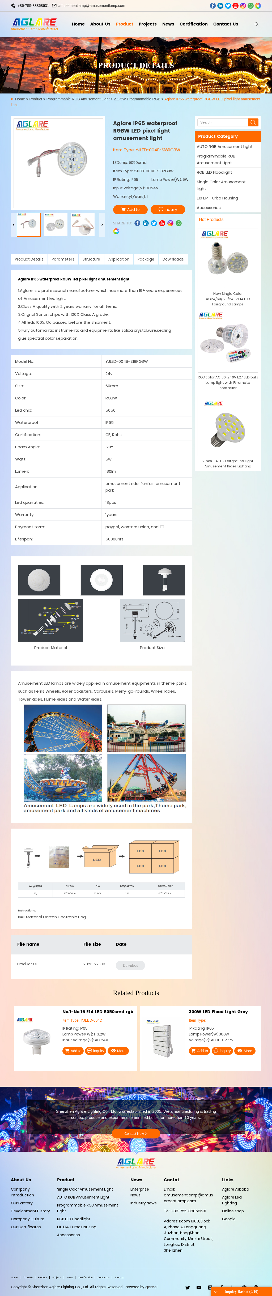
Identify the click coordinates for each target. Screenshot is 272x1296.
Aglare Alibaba (235, 1189)
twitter (228, 6)
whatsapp (251, 6)
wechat (258, 6)
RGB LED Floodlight (214, 172)
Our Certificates (26, 1227)
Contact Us (225, 24)
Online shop (233, 1211)
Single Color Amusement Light (221, 185)
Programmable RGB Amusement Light (77, 99)
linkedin (220, 6)
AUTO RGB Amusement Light (225, 146)
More (118, 1050)
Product (124, 24)
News (168, 24)
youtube (235, 6)
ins (243, 6)
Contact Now (135, 1133)
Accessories (209, 207)
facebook (213, 6)
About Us (100, 24)
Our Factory (22, 1203)
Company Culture (27, 1219)
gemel (151, 1287)
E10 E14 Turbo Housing (217, 198)
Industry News (143, 1203)
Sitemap (119, 1277)
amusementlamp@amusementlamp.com (91, 5)
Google (229, 1219)
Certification (194, 24)
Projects (148, 24)
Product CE (27, 964)
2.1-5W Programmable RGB (137, 99)
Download (130, 965)
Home (78, 24)
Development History (30, 1211)
